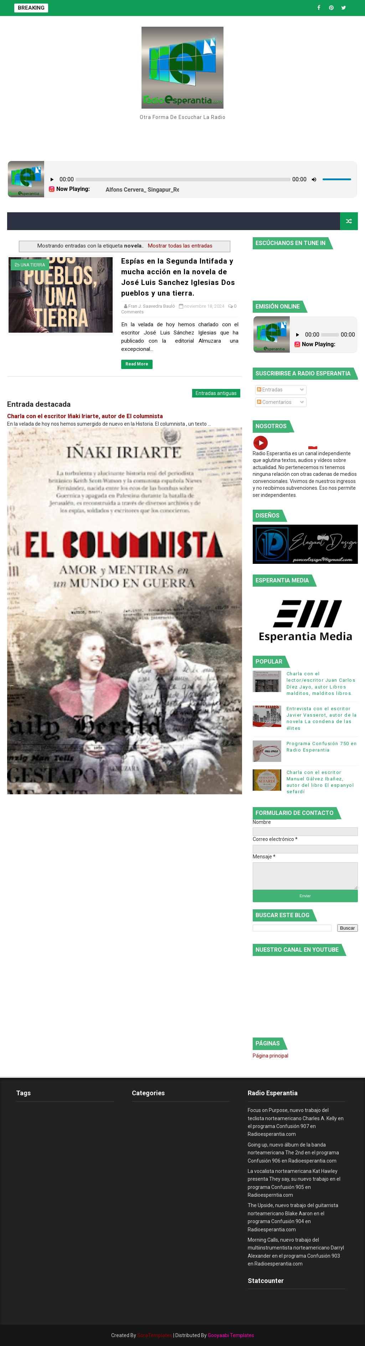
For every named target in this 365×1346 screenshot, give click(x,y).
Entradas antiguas (216, 393)
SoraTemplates (154, 1335)
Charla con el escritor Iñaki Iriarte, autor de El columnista (85, 416)
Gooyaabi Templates (231, 1335)
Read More (136, 364)
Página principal (270, 1056)
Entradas (270, 390)
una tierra (33, 265)
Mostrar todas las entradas (180, 246)
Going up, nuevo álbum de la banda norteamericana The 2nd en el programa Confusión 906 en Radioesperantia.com (293, 1153)
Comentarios (274, 402)
